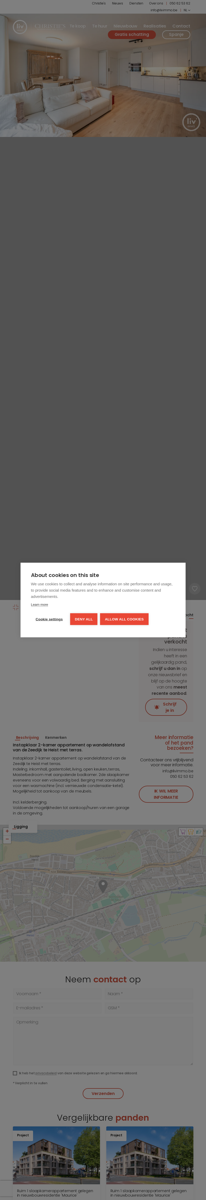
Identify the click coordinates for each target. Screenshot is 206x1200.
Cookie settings (49, 619)
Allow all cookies (124, 619)
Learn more (39, 605)
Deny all (84, 619)
